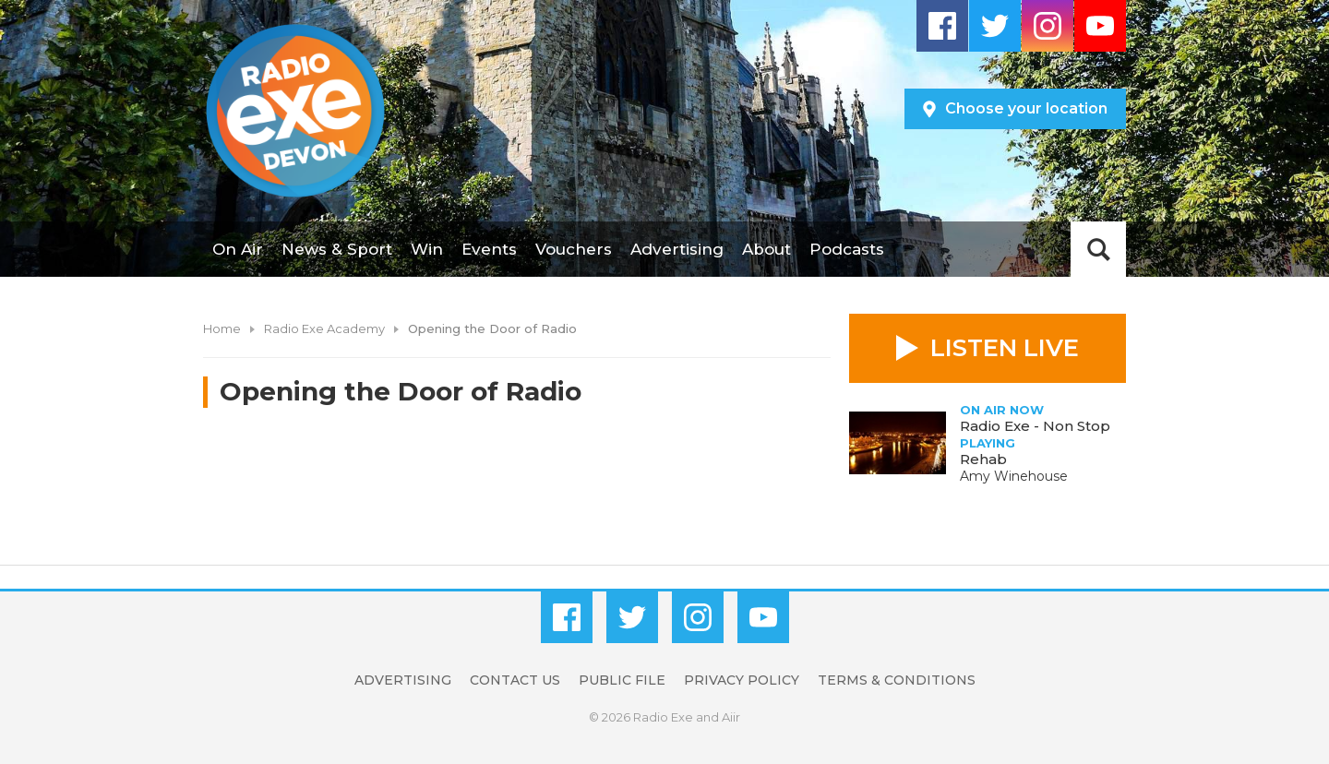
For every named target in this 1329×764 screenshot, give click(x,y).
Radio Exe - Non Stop (1035, 426)
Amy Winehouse (1014, 476)
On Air (237, 249)
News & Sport (336, 249)
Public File (622, 680)
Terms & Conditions (897, 680)
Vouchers (573, 249)
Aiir (731, 717)
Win (427, 249)
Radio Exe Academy (324, 328)
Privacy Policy (741, 680)
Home (222, 328)
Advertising (677, 249)
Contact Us (515, 680)
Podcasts (846, 249)
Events (489, 249)
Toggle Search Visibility (1098, 249)
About (766, 249)
